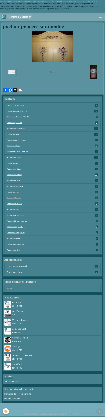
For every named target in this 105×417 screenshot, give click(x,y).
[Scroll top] (99, 411)
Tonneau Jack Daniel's (22, 355)
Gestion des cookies (73, 414)
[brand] (17, 16)
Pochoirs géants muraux (52, 140)
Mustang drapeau (20, 320)
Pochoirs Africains (52, 197)
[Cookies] (6, 411)
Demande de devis (12, 398)
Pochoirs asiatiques (52, 203)
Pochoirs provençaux (52, 186)
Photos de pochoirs (52, 272)
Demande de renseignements (17, 394)
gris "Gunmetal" (19, 311)
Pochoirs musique (52, 169)
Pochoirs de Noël (52, 250)
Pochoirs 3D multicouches (52, 221)
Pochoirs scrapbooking (52, 226)
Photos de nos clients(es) (52, 266)
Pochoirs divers (52, 134)
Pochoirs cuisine (52, 209)
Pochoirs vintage (52, 145)
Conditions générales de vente (52, 414)
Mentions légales (31, 414)
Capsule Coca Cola (21, 338)
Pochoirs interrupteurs (52, 232)
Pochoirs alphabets (52, 122)
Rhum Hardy (18, 302)
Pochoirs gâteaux (52, 238)
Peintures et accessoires (52, 105)
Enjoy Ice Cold (19, 329)
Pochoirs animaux (52, 157)
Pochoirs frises (52, 163)
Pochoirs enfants (52, 180)
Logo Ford (17, 364)
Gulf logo (16, 346)
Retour (52, 72)
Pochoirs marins (52, 192)
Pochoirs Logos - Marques (52, 111)
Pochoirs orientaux (52, 174)
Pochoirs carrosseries (52, 244)
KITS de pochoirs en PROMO (52, 117)
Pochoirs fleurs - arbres (52, 128)
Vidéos (9, 288)
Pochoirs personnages (52, 215)
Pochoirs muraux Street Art (52, 151)
